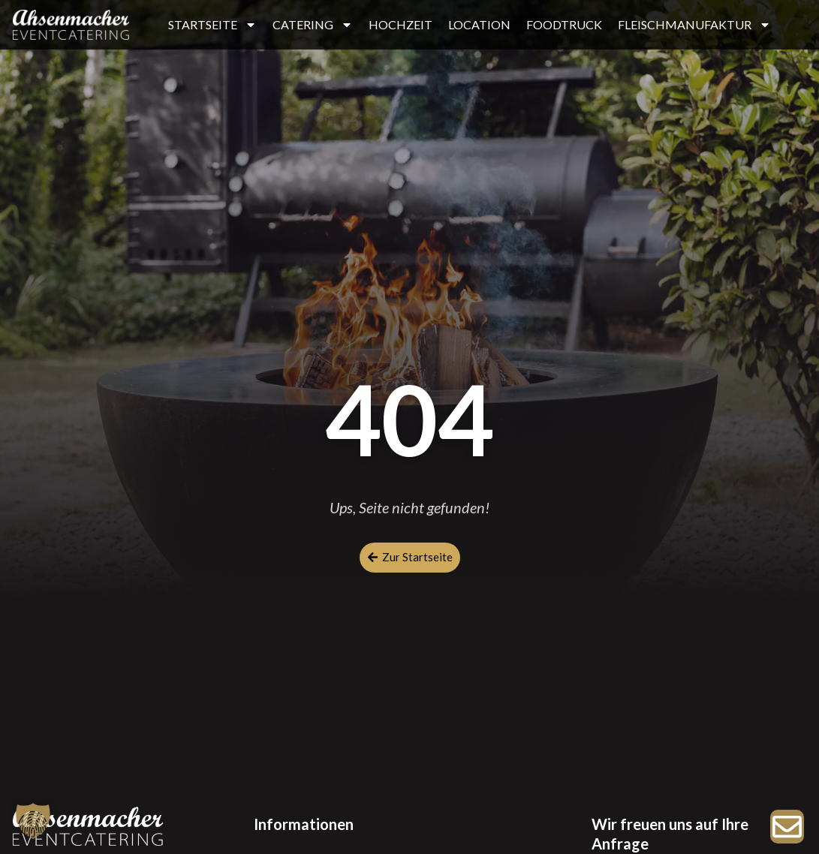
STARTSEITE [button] (212, 24)
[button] (33, 821)
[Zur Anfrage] (787, 826)
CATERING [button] (312, 24)
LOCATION (479, 24)
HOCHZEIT (400, 24)
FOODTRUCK (564, 24)
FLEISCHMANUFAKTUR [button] (694, 24)
